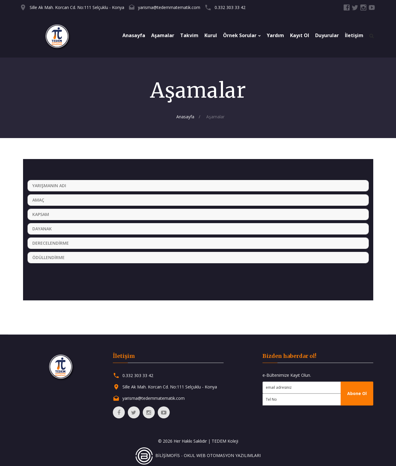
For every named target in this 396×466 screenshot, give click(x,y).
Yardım (275, 35)
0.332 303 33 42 (230, 7)
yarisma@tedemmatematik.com (169, 7)
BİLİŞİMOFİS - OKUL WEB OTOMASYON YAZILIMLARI (198, 455)
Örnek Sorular (240, 35)
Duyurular (327, 35)
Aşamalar (162, 35)
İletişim (354, 35)
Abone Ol (357, 393)
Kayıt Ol (299, 35)
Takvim (189, 35)
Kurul (210, 35)
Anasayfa (133, 35)
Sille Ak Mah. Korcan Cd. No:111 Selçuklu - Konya (77, 7)
